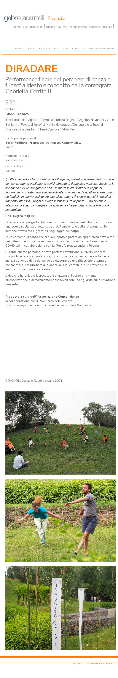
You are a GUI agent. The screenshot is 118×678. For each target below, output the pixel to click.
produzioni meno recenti (101, 48)
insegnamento (78, 27)
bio (25, 27)
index (18, 48)
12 (62, 48)
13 (67, 48)
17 (85, 48)
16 (80, 48)
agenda (50, 27)
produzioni (36, 27)
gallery (62, 27)
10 (53, 48)
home (17, 27)
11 (58, 48)
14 (71, 48)
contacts (94, 27)
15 (76, 48)
